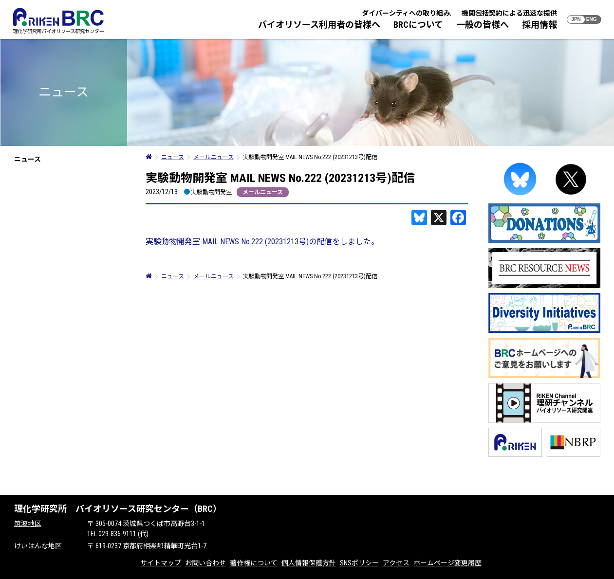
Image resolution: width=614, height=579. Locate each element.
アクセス (396, 563)
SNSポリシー (359, 563)
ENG (591, 19)
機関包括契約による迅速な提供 (509, 13)
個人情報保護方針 (308, 563)
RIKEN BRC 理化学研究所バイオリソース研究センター (58, 21)
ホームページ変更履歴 (447, 563)
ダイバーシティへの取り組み (406, 13)
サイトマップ (160, 563)
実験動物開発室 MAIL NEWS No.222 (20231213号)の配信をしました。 (262, 241)
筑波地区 (27, 523)
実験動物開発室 (211, 192)
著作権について (254, 563)
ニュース (27, 159)
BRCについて (418, 24)
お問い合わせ (205, 563)
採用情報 (539, 24)
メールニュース (262, 192)
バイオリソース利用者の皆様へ (319, 24)
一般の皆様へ (482, 24)
